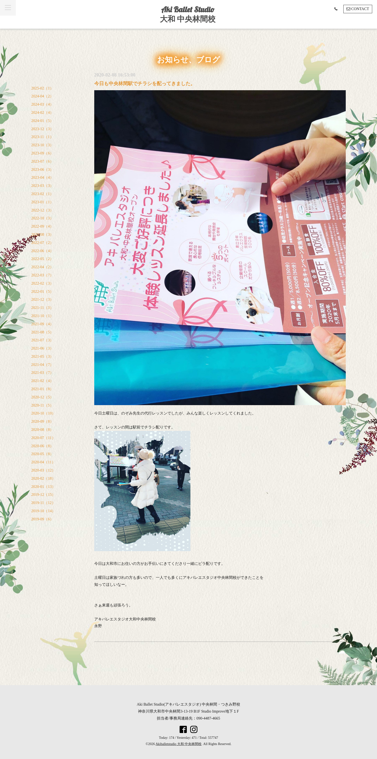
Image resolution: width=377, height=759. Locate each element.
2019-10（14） (43, 511)
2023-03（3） (42, 186)
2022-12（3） (42, 210)
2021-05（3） (42, 356)
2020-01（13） (43, 487)
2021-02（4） (42, 381)
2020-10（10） (43, 413)
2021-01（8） (42, 389)
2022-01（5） (42, 291)
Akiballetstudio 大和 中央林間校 (178, 744)
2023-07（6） (42, 161)
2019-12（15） (43, 494)
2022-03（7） (42, 275)
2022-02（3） (42, 283)
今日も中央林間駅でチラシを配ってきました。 (144, 83)
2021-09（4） (42, 324)
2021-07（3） (42, 340)
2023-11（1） (42, 137)
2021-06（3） (42, 348)
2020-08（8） (42, 429)
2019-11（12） (43, 503)
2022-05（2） (42, 259)
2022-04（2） (42, 267)
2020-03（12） (43, 470)
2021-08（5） (42, 332)
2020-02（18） (43, 478)
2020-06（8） (42, 446)
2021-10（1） (42, 316)
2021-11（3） (42, 308)
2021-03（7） (42, 372)
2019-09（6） (42, 519)
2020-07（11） (43, 438)
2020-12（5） (42, 397)
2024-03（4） (42, 104)
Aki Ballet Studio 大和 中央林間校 (187, 14)
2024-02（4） (42, 112)
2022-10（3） (42, 218)
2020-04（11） (43, 462)
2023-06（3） (42, 169)
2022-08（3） (42, 234)
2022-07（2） (42, 243)
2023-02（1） (42, 194)
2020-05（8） (42, 454)
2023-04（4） (42, 177)
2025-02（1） (42, 88)
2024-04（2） (42, 96)
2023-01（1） (42, 202)
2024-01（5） (42, 121)
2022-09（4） (42, 226)
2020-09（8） (42, 421)
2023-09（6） (42, 153)
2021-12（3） (42, 299)
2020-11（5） (42, 405)
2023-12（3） (42, 129)
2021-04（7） (42, 365)
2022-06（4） (42, 251)
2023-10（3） (42, 145)
